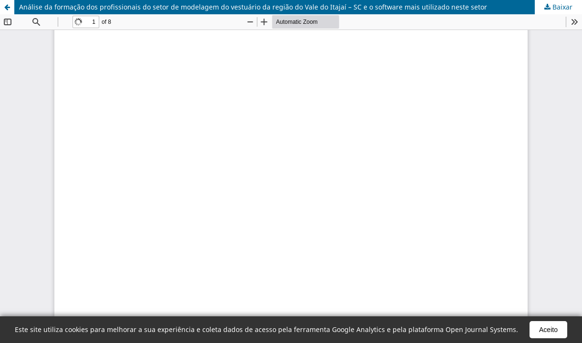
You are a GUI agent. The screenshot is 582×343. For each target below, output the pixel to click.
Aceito (548, 329)
